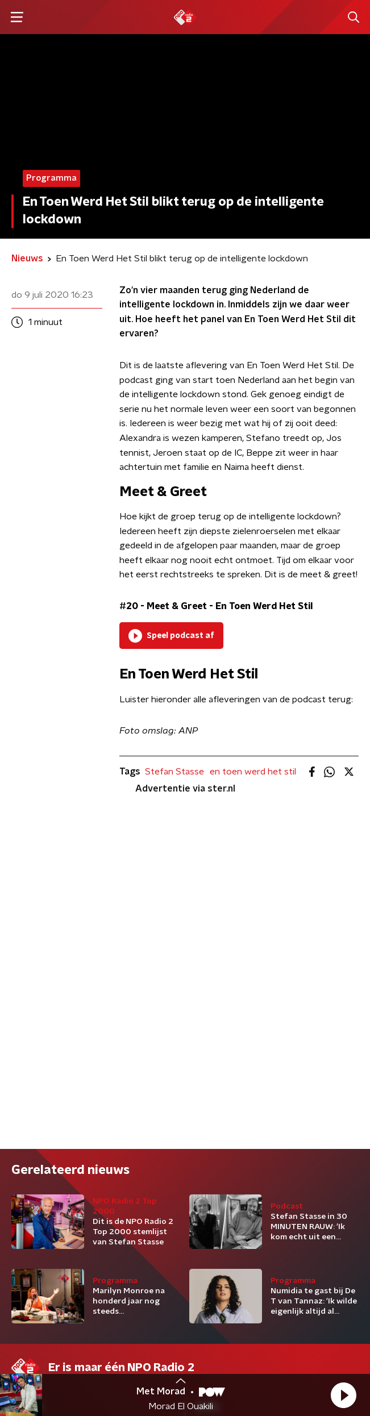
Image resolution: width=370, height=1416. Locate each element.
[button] (343, 1395)
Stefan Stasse (174, 771)
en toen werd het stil (253, 771)
